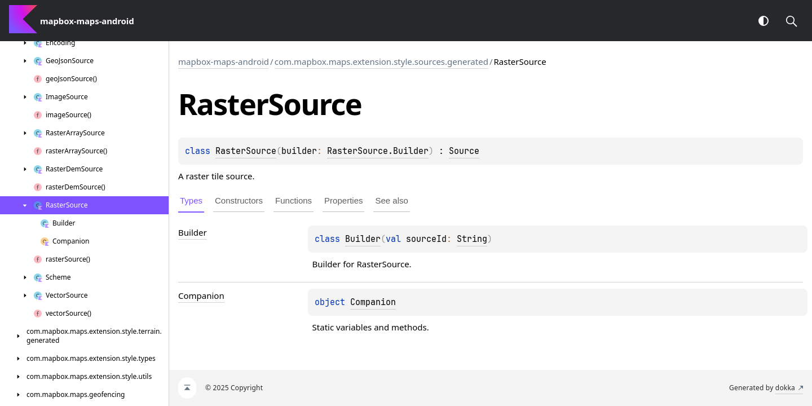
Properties (343, 200)
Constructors (239, 200)
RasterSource (245, 151)
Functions (293, 200)
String (472, 239)
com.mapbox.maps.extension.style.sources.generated (381, 61)
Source (464, 151)
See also (391, 200)
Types (191, 200)
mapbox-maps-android (223, 61)
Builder (363, 239)
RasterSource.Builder (378, 151)
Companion (373, 302)
